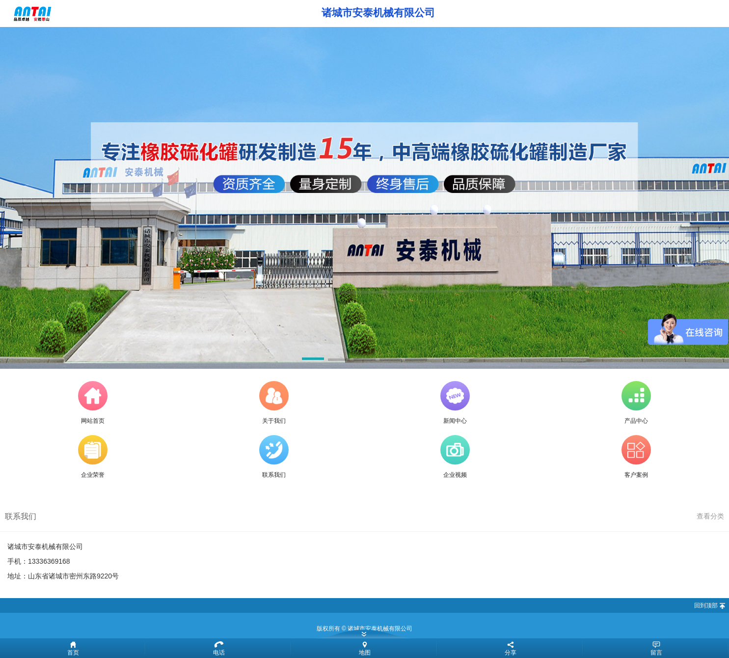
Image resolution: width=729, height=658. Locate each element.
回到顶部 (706, 605)
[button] (313, 360)
